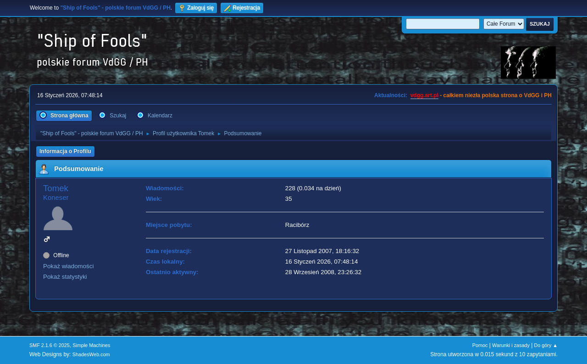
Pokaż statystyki (65, 276)
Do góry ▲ (546, 345)
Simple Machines (91, 345)
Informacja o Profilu (65, 151)
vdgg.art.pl (424, 95)
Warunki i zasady (511, 345)
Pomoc (480, 345)
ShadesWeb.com (91, 354)
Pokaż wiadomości (68, 266)
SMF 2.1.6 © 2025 (49, 345)
